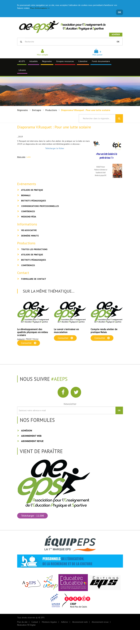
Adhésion (26, 430)
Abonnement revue (32, 441)
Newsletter (70, 404)
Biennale (26, 195)
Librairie (22, 70)
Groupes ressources (65, 61)
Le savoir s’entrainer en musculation (66, 331)
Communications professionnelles (40, 206)
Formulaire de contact (33, 279)
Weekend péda (28, 216)
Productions (51, 110)
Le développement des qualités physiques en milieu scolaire (32, 332)
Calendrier (83, 61)
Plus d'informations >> (40, 8)
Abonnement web (31, 435)
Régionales (47, 61)
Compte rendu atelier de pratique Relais (104, 331)
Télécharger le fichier (54, 148)
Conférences (28, 211)
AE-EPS (22, 61)
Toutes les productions (34, 249)
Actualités (33, 61)
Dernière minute (30, 235)
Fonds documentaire (101, 61)
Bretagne (36, 110)
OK (119, 12)
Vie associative (29, 230)
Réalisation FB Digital (26, 625)
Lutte (29, 157)
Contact (34, 622)
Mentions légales (49, 622)
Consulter (28, 343)
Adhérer (116, 34)
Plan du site (22, 622)
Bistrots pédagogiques (33, 200)
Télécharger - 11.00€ (32, 515)
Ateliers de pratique (32, 190)
